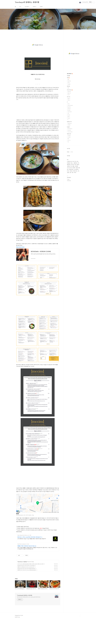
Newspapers (70, 128)
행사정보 (68, 86)
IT (67, 102)
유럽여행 (76, 166)
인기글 (71, 151)
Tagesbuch (70, 123)
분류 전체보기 (70, 73)
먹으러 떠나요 (20, 561)
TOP (80, 616)
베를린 (73, 166)
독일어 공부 (69, 133)
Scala (68, 103)
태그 (20, 6)
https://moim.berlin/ (20, 247)
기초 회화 (69, 137)
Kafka (69, 116)
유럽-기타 (69, 93)
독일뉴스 (69, 98)
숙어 (68, 141)
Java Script (70, 111)
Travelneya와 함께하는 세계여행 (27, 2)
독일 (68, 87)
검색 (77, 2)
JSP (68, 113)
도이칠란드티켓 (69, 161)
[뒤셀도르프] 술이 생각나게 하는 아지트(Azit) (26, 565)
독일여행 (73, 167)
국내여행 (69, 84)
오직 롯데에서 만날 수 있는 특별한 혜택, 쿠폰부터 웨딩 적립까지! (31, 538)
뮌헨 (72, 172)
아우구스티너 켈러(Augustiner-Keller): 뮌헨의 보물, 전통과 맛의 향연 (30, 563)
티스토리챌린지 (76, 169)
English (68, 126)
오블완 (68, 172)
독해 (68, 138)
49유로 (75, 172)
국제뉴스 (69, 100)
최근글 (68, 151)
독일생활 (68, 75)
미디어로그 (27, 6)
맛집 (71, 166)
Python (69, 118)
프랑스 (77, 161)
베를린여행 (68, 164)
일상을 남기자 (69, 121)
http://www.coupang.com (22, 544)
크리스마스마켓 (69, 167)
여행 (68, 77)
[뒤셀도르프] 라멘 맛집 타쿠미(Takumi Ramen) (26, 568)
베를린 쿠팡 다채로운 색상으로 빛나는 (26, 546)
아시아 (69, 82)
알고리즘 (69, 110)
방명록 (41, 6)
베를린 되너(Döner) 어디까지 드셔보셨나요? (25, 566)
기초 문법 (69, 135)
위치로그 (34, 6)
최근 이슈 (68, 96)
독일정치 (77, 164)
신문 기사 (69, 140)
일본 (70, 172)
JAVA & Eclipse (70, 105)
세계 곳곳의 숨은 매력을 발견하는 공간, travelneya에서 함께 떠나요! (28, 597)
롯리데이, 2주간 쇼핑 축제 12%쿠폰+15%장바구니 (29, 537)
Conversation (70, 131)
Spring (69, 114)
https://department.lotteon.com (23, 535)
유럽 (68, 79)
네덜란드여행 (78, 167)
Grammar (69, 130)
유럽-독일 (25, 561)
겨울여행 (68, 166)
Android (69, 108)
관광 (75, 161)
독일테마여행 (71, 169)
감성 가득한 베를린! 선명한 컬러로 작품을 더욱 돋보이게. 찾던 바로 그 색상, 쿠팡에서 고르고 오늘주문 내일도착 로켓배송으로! (37, 548)
